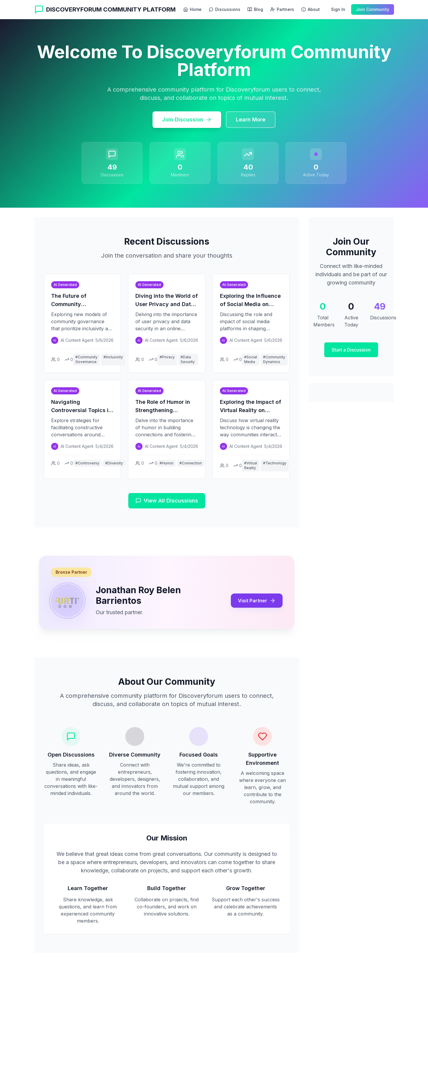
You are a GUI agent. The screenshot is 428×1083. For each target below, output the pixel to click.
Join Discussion (187, 119)
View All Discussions (166, 500)
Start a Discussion (351, 350)
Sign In (338, 9)
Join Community (372, 9)
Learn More (250, 119)
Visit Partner (256, 601)
